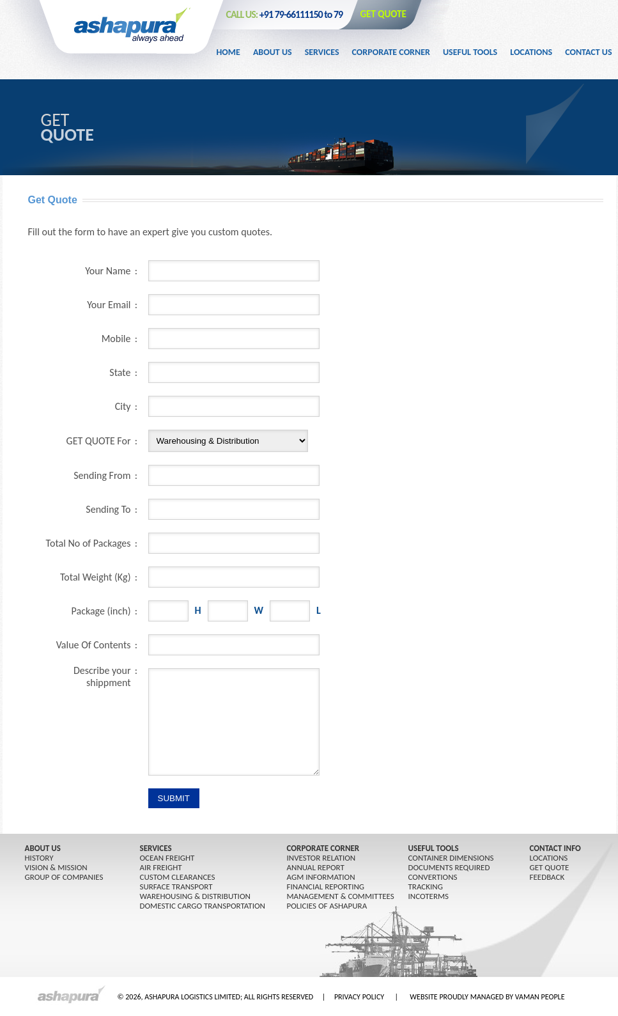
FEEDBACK (547, 877)
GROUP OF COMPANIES (64, 877)
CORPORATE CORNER (323, 848)
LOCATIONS (549, 858)
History (39, 858)
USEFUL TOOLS (433, 848)
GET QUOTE (383, 14)
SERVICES (156, 848)
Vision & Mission (56, 867)
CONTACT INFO (555, 848)
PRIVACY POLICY (359, 996)
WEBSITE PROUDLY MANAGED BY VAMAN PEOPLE (487, 996)
